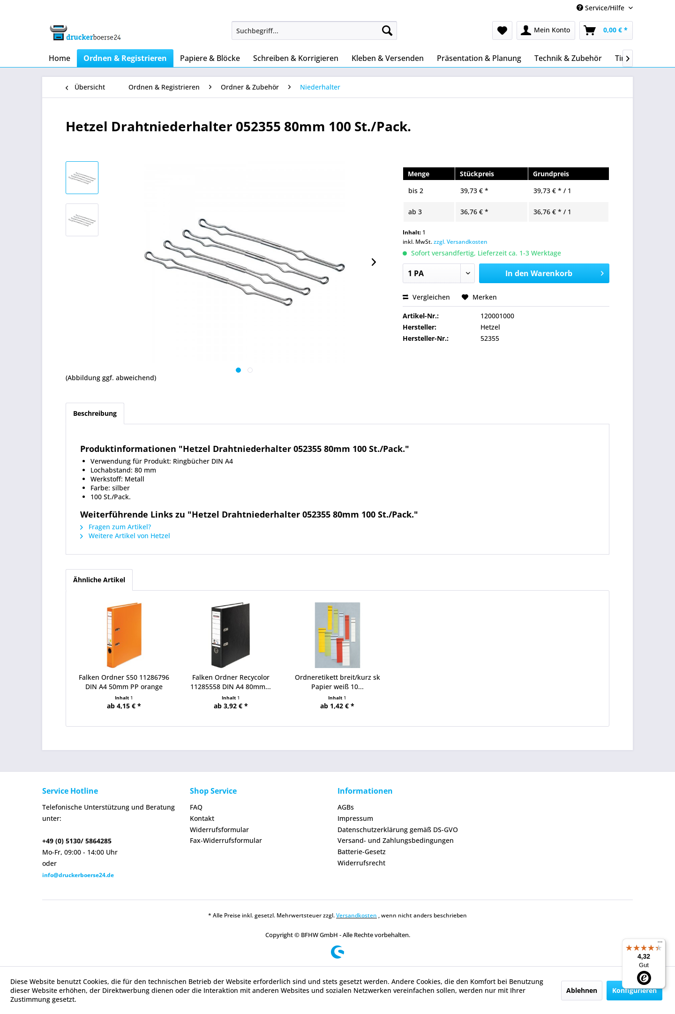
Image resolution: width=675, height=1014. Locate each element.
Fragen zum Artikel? (115, 526)
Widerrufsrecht (361, 862)
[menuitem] (314, 30)
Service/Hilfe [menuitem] (601, 7)
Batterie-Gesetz (362, 851)
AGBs (346, 807)
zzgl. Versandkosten (461, 242)
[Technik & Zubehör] (568, 58)
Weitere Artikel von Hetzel (125, 535)
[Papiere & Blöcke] (210, 58)
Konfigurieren (634, 990)
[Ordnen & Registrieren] (125, 58)
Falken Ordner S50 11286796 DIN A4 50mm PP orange (124, 682)
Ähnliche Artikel (99, 579)
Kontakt (202, 818)
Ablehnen (581, 990)
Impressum (355, 818)
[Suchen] (387, 30)
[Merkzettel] (502, 30)
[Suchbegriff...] (314, 30)
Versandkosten (356, 915)
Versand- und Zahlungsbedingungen (396, 840)
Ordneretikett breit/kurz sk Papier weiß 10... (337, 682)
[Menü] (660, 944)
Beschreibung (95, 413)
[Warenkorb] (606, 30)
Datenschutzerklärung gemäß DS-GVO (398, 829)
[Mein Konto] (546, 30)
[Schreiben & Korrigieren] (296, 58)
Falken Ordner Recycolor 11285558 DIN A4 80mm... (230, 682)
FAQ (196, 807)
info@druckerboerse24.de (78, 875)
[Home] (59, 58)
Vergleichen (426, 297)
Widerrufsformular (219, 829)
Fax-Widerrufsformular (226, 840)
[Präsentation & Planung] (479, 58)
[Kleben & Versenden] (387, 58)
